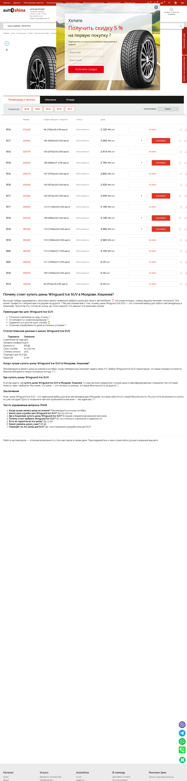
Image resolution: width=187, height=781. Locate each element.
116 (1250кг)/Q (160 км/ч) (57, 229)
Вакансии (129, 2)
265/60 (26, 240)
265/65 (26, 207)
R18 (8, 162)
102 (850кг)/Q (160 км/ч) (56, 140)
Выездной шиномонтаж (50, 777)
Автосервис (114, 2)
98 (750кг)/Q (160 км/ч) (55, 129)
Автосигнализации (93, 2)
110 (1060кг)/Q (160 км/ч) (57, 240)
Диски (16, 2)
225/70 (26, 151)
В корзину (161, 141)
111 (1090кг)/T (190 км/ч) (57, 262)
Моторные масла (33, 2)
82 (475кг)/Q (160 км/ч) (55, 284)
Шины (6, 2)
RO (182, 3)
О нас (79, 777)
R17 (8, 140)
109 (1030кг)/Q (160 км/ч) (57, 273)
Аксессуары (72, 2)
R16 (8, 129)
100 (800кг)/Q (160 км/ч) (56, 218)
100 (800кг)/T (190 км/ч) (56, 163)
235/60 (26, 184)
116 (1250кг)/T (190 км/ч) (57, 251)
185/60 (26, 284)
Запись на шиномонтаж (184, 69)
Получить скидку (86, 69)
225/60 (26, 163)
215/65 (26, 129)
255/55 (26, 273)
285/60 (26, 229)
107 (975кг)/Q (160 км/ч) (56, 174)
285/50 (26, 251)
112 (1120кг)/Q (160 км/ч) (57, 207)
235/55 (26, 218)
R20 (8, 251)
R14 (8, 284)
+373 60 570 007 (42, 14)
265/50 (26, 262)
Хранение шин (184, 41)
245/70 (26, 174)
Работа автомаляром (14, 440)
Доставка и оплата (121, 777)
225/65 (26, 140)
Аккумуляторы (54, 2)
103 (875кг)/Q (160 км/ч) (56, 151)
